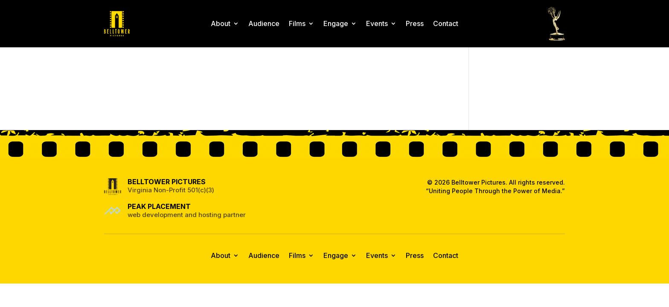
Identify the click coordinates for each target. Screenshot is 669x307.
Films (297, 23)
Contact (445, 23)
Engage (335, 23)
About (220, 23)
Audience (263, 23)
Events (377, 23)
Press (415, 23)
